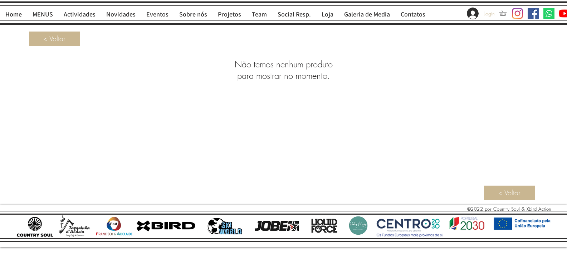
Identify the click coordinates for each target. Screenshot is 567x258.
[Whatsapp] (548, 13)
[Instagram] (517, 13)
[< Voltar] (54, 39)
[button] (505, 13)
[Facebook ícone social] (533, 13)
